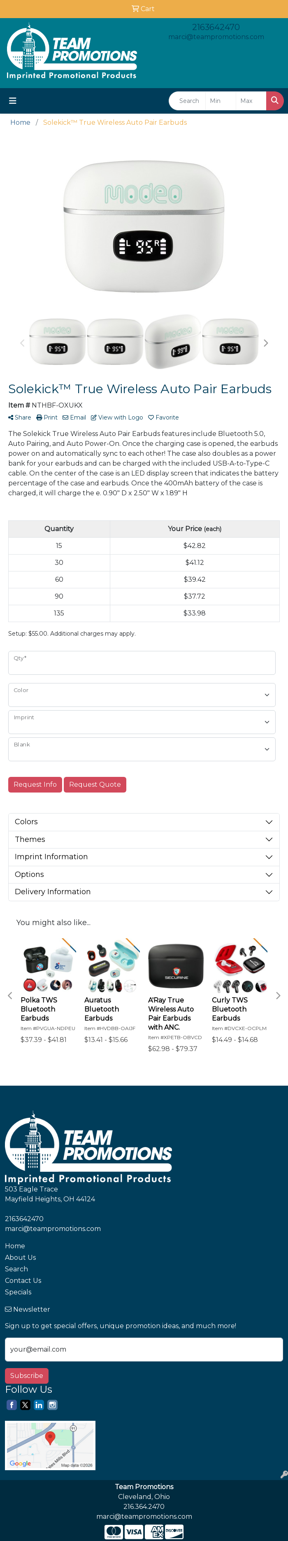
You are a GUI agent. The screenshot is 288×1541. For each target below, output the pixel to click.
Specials (18, 1292)
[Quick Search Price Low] (220, 100)
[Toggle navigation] (12, 101)
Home (15, 1246)
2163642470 (216, 27)
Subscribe (26, 1376)
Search (16, 1269)
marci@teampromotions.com (216, 37)
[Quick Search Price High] (251, 100)
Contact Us (23, 1281)
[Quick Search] (187, 100)
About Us (20, 1257)
